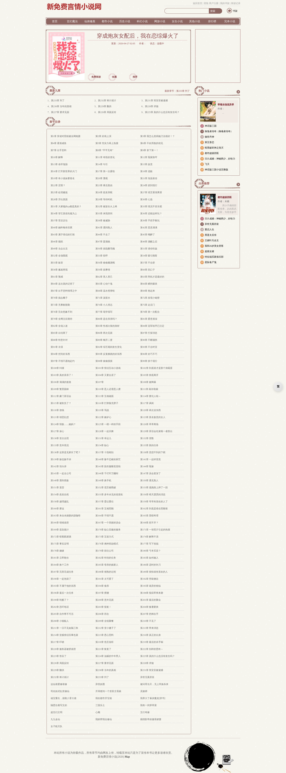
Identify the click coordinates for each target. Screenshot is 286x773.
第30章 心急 (146, 199)
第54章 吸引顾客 (148, 255)
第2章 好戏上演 (103, 136)
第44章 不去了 (102, 234)
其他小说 (194, 21)
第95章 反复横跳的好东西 (108, 354)
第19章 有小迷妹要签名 (63, 178)
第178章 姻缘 (57, 550)
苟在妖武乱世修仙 (60, 691)
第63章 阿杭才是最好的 (152, 276)
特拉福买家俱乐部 (214, 256)
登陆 (206, 3)
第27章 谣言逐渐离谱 (151, 192)
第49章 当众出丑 (59, 248)
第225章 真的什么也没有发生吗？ (162, 112)
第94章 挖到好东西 (60, 354)
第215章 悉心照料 (104, 635)
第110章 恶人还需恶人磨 (108, 389)
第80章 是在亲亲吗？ (106, 319)
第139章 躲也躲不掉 (61, 459)
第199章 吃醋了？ (60, 600)
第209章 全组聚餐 (104, 621)
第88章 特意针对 (59, 340)
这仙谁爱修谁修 (59, 684)
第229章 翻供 (104, 106)
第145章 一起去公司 (61, 473)
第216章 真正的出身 (150, 635)
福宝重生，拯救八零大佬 (63, 698)
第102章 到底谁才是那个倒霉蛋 (156, 368)
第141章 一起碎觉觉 (150, 459)
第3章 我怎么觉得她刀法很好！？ (157, 136)
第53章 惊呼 (101, 255)
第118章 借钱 (57, 410)
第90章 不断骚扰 (148, 340)
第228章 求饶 (151, 106)
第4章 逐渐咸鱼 (58, 143)
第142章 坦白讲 (58, 466)
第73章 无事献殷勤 (60, 304)
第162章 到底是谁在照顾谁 (154, 508)
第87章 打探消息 (148, 333)
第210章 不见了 (148, 621)
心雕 (97, 712)
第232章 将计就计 (107, 100)
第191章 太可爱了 (104, 578)
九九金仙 (55, 719)
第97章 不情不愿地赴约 (63, 361)
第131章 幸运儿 (103, 438)
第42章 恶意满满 (148, 227)
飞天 (207, 164)
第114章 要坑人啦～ (150, 396)
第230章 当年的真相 (61, 106)
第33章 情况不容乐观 (151, 206)
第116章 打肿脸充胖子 (106, 403)
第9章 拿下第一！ (149, 150)
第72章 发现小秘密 (150, 297)
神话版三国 (210, 126)
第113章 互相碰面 (104, 396)
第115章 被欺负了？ (61, 403)
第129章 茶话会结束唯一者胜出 (156, 431)
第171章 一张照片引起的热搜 (155, 529)
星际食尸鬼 (210, 262)
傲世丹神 (209, 136)
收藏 (114, 77)
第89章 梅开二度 (103, 340)
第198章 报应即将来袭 (151, 593)
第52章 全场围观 (59, 255)
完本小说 (229, 21)
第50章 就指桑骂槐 (105, 248)
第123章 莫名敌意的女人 (152, 417)
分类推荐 (204, 183)
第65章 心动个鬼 (103, 283)
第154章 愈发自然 (60, 494)
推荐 (135, 77)
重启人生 (209, 229)
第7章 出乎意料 (58, 150)
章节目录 (54, 121)
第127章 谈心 (57, 431)
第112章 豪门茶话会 (61, 396)
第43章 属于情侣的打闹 (63, 234)
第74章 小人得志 (103, 304)
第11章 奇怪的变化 (105, 157)
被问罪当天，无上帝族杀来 (154, 684)
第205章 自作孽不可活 (62, 614)
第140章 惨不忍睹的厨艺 (108, 459)
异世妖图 (100, 684)
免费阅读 (96, 77)
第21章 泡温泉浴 (148, 178)
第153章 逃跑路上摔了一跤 (154, 487)
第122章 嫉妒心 (103, 417)
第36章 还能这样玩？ (151, 213)
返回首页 (197, 3)
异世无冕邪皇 (147, 677)
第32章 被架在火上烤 (106, 206)
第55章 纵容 (57, 262)
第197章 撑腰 (102, 593)
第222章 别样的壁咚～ (151, 649)
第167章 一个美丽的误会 (108, 522)
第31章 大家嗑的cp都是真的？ (66, 206)
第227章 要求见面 (60, 112)
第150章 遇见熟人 (149, 480)
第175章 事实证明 (60, 543)
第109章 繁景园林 (60, 389)
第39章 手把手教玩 (150, 220)
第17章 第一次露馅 (105, 171)
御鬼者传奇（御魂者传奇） (219, 131)
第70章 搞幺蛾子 (59, 297)
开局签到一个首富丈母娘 (108, 691)
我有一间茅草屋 (148, 705)
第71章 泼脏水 (102, 297)
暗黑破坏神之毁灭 (214, 147)
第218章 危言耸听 (104, 642)
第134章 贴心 (102, 445)
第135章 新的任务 (149, 445)
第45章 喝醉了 (147, 234)
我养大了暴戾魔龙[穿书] (152, 698)
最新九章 (54, 90)
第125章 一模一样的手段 (108, 424)
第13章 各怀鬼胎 (59, 164)
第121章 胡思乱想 (60, 417)
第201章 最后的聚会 (150, 600)
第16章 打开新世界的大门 (64, 171)
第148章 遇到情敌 (60, 480)
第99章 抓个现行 (148, 361)
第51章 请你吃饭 (148, 248)
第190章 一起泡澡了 (61, 578)
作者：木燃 (223, 201)
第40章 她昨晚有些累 (61, 227)
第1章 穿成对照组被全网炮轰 (65, 136)
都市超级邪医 (212, 153)
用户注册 (213, 3)
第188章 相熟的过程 (105, 571)
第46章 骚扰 (57, 241)
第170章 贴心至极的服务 (108, 529)
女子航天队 (56, 726)
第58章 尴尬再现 (59, 269)
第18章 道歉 (146, 171)
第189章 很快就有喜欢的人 (154, 571)
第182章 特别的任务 (105, 557)
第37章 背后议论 (59, 220)
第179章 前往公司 (104, 550)
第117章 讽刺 (147, 403)
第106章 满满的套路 (61, 382)
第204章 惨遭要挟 (149, 607)
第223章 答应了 (58, 656)
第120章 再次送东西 (150, 410)
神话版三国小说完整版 (216, 169)
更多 (238, 92)
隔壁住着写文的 (59, 705)
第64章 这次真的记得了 (63, 283)
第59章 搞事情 (102, 269)
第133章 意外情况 (60, 445)
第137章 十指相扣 (104, 452)
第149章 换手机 (103, 480)
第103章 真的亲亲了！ (62, 375)
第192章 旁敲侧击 (149, 578)
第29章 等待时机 (103, 199)
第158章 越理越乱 (60, 501)
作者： (221, 108)
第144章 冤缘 (147, 466)
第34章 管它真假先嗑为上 (64, 213)
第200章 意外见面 (104, 600)
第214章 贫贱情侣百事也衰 (64, 635)
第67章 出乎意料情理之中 (64, 290)
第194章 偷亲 (102, 585)
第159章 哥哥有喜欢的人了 (154, 501)
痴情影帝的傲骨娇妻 (150, 719)
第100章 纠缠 (57, 368)
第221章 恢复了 (103, 649)
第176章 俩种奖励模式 (106, 543)
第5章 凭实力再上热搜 (106, 143)
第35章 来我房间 (103, 213)
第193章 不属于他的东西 (63, 585)
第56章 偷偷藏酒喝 (105, 262)
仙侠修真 (89, 21)
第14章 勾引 (101, 164)
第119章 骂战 (102, 410)
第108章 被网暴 (148, 382)
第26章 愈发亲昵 (103, 192)
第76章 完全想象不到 (61, 311)
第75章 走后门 (147, 304)
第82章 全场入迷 (59, 326)
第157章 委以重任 (104, 501)
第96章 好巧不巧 (148, 354)
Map (127, 756)
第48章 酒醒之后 (148, 241)
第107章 (99, 382)
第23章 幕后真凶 (103, 185)
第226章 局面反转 (107, 112)
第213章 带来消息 (149, 628)
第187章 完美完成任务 (62, 571)
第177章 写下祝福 (149, 543)
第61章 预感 (57, 276)
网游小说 (159, 21)
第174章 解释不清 (149, 536)
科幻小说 (142, 21)
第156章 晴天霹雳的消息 (152, 494)
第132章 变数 (147, 438)
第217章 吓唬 (57, 642)
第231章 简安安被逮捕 (156, 100)
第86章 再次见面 (103, 333)
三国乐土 (100, 705)
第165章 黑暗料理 (149, 515)
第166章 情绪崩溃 (60, 522)
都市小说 (107, 21)
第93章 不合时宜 (148, 347)
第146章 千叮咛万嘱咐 (106, 473)
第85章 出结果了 (59, 333)
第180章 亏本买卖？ (150, 550)
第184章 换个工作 (60, 564)
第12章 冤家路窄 (148, 157)
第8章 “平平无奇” (104, 150)
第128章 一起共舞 (104, 431)
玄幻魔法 (72, 21)
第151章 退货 (57, 487)
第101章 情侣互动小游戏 (108, 368)
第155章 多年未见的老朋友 (109, 494)
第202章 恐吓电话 (60, 607)
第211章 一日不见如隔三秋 (64, 628)
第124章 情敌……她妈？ (63, 424)
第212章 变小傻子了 (105, 628)
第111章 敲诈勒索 (149, 389)
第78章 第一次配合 (150, 311)
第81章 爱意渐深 (148, 319)
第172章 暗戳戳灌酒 (61, 536)
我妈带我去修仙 (103, 719)
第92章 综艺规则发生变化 (108, 347)
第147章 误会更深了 (150, 473)
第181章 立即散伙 (60, 557)
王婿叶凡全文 (212, 240)
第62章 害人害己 (103, 276)
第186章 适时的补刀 (150, 564)
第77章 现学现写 (103, 311)
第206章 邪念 (102, 614)
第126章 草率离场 (149, 424)
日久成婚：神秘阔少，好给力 (220, 158)
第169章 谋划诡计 (60, 529)
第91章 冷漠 (57, 347)
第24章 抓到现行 (148, 185)
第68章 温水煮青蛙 (105, 290)
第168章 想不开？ (149, 522)
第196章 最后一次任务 (62, 593)
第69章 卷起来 (147, 290)
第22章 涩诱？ (58, 185)
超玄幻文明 (56, 712)
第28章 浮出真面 (59, 199)
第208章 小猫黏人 (60, 621)
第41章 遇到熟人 (103, 227)
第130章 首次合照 (60, 438)
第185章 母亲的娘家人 (106, 564)
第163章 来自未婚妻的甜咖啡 (65, 515)
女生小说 (177, 21)
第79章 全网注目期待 (61, 319)
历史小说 (124, 21)
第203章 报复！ (103, 607)
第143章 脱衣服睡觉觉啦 (108, 466)
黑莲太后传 (210, 235)
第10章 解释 (57, 157)
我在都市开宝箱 (103, 698)
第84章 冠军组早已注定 (152, 326)
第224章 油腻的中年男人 (108, 656)
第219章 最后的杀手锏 (151, 642)
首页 (54, 21)
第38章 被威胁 (102, 220)
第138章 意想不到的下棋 (152, 452)
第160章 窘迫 (57, 508)
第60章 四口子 (147, 269)
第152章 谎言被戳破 (105, 487)
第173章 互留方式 (104, 536)
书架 (235, 11)
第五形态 (209, 142)
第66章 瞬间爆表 (148, 283)
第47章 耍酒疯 (102, 241)
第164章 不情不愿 (104, 515)
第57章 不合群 (147, 262)
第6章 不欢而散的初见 (151, 143)
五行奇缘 (145, 712)
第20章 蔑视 (101, 178)
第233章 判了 (183, 91)
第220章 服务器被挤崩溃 (63, 649)
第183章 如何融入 (149, 557)
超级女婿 (209, 251)
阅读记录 (235, 3)
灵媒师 (143, 691)
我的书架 (225, 3)
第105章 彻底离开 (149, 375)
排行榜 (212, 21)
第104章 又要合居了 (105, 375)
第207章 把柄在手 (149, 614)
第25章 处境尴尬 (59, 192)
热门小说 (204, 90)
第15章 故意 (146, 164)
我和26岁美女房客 (214, 246)
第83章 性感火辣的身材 (107, 326)
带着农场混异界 (226, 104)
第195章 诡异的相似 (150, 585)
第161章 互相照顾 (104, 508)
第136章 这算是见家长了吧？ (65, 452)
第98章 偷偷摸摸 (103, 361)
